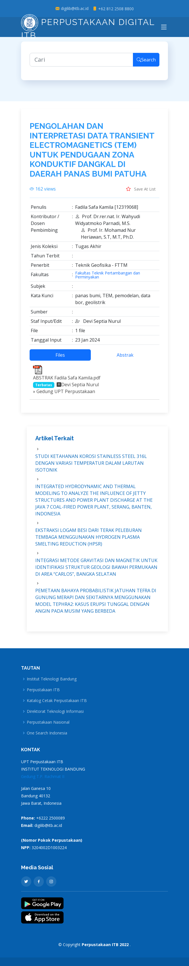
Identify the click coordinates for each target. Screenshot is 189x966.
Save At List (141, 192)
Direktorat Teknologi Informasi (55, 711)
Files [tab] (60, 358)
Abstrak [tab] (125, 358)
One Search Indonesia (47, 733)
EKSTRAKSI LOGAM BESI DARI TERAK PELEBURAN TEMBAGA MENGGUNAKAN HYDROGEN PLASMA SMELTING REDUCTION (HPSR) (88, 540)
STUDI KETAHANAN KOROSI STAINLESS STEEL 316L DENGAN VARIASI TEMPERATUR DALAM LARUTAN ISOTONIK (91, 466)
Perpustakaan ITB (43, 690)
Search (146, 63)
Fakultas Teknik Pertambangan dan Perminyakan (107, 278)
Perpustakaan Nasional (48, 722)
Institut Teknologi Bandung (52, 679)
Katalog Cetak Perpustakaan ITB (57, 701)
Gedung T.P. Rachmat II (42, 776)
